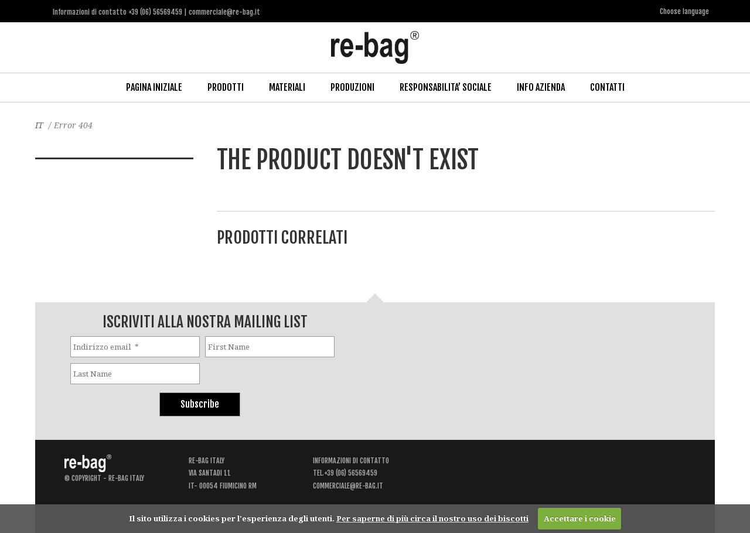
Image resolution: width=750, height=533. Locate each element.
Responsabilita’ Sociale (446, 87)
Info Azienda (541, 87)
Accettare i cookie (580, 518)
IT (39, 125)
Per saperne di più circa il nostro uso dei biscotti (432, 518)
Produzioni (352, 87)
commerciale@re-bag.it (348, 485)
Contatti (607, 87)
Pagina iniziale (154, 87)
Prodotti (225, 87)
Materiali (287, 87)
